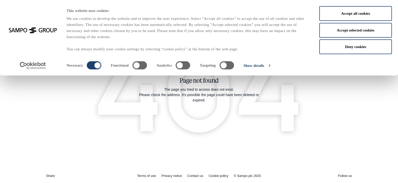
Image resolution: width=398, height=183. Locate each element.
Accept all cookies (355, 13)
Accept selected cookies (355, 30)
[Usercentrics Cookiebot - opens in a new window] (33, 65)
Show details (253, 66)
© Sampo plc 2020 (247, 176)
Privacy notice (171, 176)
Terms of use (146, 176)
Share (50, 176)
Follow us (345, 176)
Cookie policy (218, 176)
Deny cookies (355, 47)
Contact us (195, 176)
